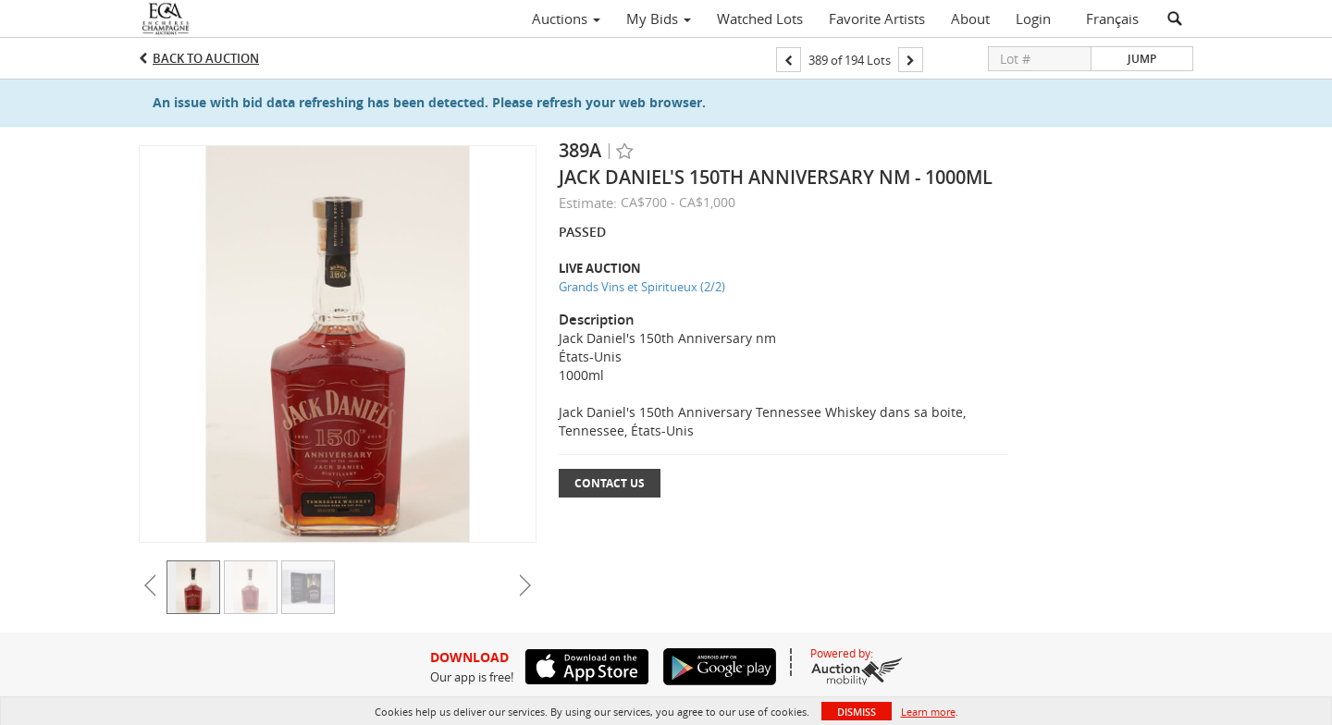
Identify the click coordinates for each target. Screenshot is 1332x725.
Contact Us (609, 483)
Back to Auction (206, 58)
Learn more (928, 712)
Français (1112, 18)
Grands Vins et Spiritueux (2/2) (642, 286)
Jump (1142, 59)
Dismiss (856, 712)
